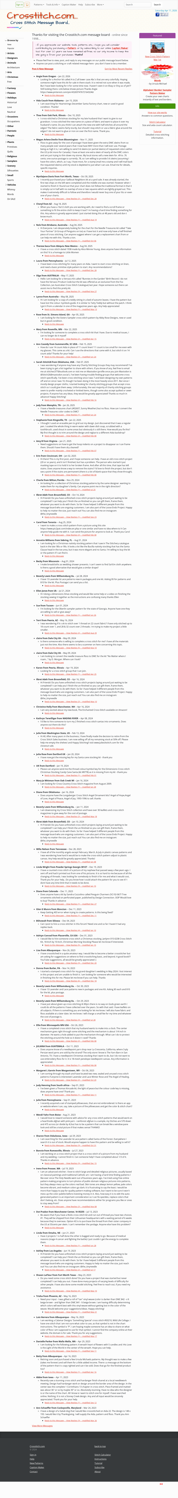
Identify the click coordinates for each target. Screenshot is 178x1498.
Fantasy (11, 88)
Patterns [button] (38, 4)
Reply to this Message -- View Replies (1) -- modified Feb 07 (70, 450)
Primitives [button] (12, 146)
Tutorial (157, 131)
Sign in (19, 4)
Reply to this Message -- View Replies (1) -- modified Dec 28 (71, 270)
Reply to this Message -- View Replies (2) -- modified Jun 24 (70, 357)
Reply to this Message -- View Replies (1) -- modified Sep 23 (71, 517)
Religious (12, 156)
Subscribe (90, 4)
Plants (10, 142)
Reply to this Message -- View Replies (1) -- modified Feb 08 (70, 475)
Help (80, 4)
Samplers (12, 161)
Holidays (11, 97)
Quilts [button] (10, 151)
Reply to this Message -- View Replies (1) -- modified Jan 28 (70, 787)
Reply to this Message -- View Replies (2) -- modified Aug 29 (71, 633)
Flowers (11, 92)
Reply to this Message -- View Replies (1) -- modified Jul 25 (70, 489)
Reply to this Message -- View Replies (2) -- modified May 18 (71, 816)
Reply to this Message (54, 95)
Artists (10, 53)
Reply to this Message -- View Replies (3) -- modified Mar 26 (71, 1420)
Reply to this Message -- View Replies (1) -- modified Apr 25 (70, 674)
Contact (34, 1471)
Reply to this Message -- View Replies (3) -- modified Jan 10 (70, 886)
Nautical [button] (11, 111)
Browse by (12, 40)
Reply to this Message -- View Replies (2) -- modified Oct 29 (70, 1080)
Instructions (101, 1459)
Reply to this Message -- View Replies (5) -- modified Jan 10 (70, 945)
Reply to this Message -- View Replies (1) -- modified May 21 (71, 1312)
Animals (11, 62)
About (98, 1471)
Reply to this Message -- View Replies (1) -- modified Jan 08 (70, 862)
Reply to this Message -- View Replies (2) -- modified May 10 (71, 701)
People (10, 135)
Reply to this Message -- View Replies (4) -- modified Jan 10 (70, 930)
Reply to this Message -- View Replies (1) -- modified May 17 (71, 1336)
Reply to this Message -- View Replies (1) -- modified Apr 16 (70, 1372)
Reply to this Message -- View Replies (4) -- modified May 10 (71, 1291)
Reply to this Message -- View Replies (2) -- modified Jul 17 (70, 1270)
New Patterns (36, 1463)
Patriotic (11, 130)
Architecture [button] (13, 67)
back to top (100, 1446)
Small (10, 175)
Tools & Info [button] (52, 4)
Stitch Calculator (157, 122)
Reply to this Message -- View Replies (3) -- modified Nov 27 (71, 291)
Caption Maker (69, 4)
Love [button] (9, 107)
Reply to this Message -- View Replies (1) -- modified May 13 (71, 309)
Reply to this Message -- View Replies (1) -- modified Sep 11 (71, 1095)
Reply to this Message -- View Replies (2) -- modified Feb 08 (70, 436)
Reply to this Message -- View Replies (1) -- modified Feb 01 (70, 775)
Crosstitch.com (37, 1446)
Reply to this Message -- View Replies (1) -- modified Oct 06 (70, 241)
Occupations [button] (13, 121)
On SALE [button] (11, 199)
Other (10, 126)
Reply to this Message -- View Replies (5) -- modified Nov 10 (71, 648)
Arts (9, 72)
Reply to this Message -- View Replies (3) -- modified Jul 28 (70, 1020)
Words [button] (10, 194)
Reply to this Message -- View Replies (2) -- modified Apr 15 (70, 339)
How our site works (157, 112)
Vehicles (11, 184)
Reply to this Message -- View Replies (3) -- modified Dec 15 (71, 1163)
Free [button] (9, 81)
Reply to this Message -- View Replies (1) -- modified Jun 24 (70, 415)
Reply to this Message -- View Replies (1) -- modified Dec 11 (71, 915)
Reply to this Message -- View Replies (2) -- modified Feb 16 (70, 400)
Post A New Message (42, 68)
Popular (10, 48)
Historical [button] (12, 102)
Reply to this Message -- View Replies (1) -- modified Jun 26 (70, 615)
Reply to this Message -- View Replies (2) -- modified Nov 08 (71, 1206)
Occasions (12, 116)
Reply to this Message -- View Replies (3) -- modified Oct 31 (70, 1145)
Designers (12, 58)
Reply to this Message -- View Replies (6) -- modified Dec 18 (71, 981)
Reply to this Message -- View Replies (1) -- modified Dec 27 (71, 904)
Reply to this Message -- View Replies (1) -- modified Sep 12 (71, 1402)
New (9, 44)
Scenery (11, 165)
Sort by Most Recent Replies (118, 68)
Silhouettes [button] (12, 170)
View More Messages (42, 1425)
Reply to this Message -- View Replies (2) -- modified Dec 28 (71, 198)
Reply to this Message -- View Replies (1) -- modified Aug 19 (71, 219)
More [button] (99, 4)
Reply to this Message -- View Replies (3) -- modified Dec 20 (71, 963)
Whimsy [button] (11, 189)
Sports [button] (10, 180)
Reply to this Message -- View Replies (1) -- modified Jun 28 (70, 1245)
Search (157, 4)
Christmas (12, 77)
